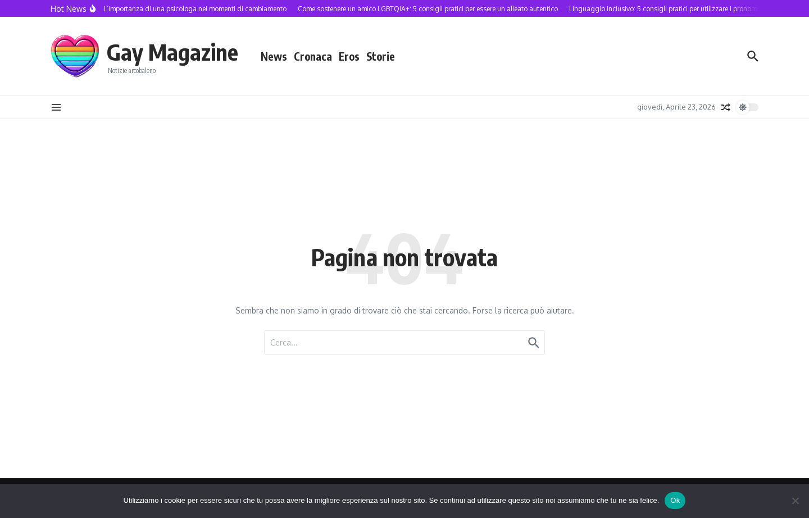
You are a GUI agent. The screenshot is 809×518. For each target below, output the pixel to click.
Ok (675, 500)
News (274, 56)
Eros (349, 56)
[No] (795, 500)
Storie (380, 56)
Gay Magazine (172, 52)
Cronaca (313, 56)
